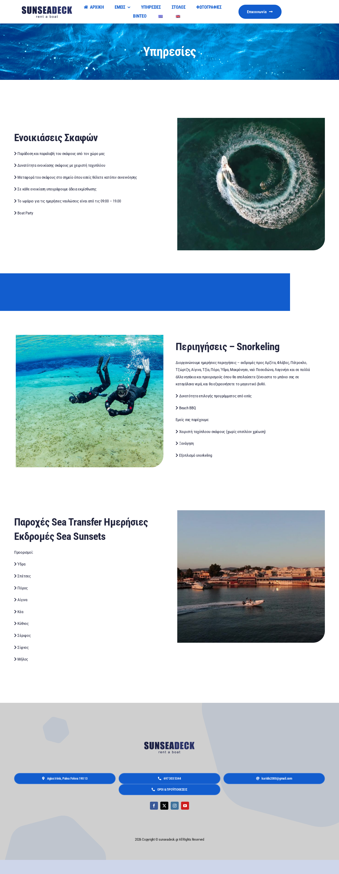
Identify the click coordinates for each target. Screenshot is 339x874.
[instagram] (175, 806)
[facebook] (154, 806)
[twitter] (164, 806)
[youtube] (185, 806)
